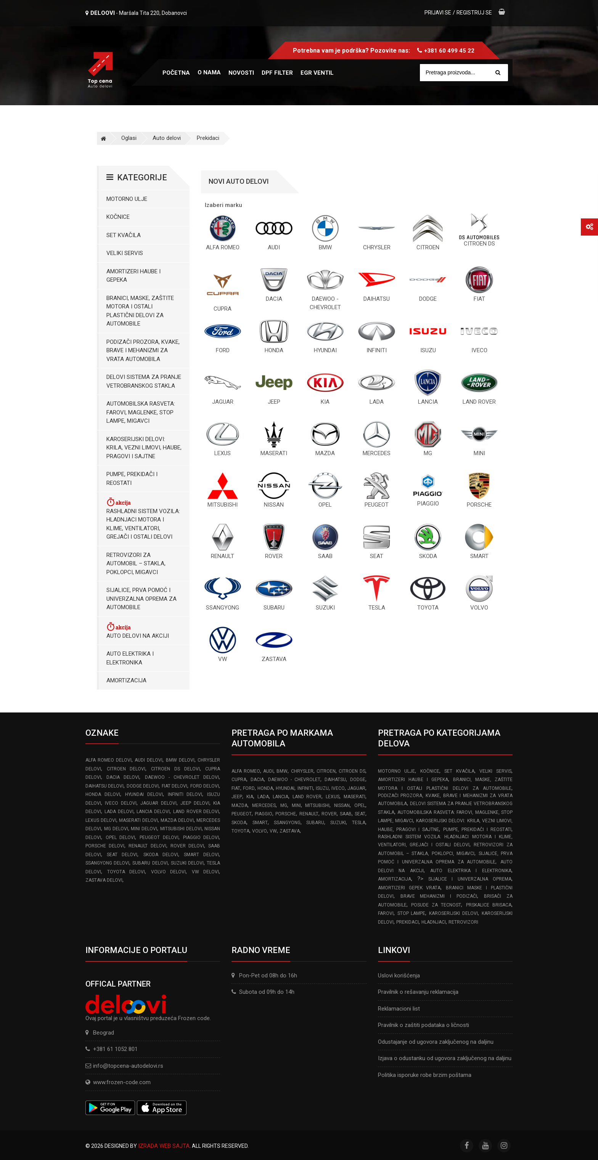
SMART (260, 822)
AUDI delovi (148, 760)
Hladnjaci (433, 922)
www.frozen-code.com (118, 1082)
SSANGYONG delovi (107, 863)
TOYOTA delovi (126, 871)
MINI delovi (144, 828)
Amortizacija (126, 680)
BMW (282, 771)
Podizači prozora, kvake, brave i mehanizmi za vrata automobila (143, 351)
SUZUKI (338, 822)
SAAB (346, 814)
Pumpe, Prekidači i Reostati (132, 478)
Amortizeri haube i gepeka (133, 276)
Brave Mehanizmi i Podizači (438, 896)
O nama (209, 72)
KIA (249, 796)
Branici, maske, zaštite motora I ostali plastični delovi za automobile (140, 311)
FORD (249, 788)
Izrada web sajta (164, 1145)
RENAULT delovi (147, 846)
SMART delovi (201, 854)
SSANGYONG (287, 822)
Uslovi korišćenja (399, 975)
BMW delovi (180, 760)
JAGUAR (356, 788)
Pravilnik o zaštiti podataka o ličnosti (423, 1025)
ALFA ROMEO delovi (108, 760)
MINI (296, 805)
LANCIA (280, 796)
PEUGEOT (241, 814)
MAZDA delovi (177, 820)
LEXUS (332, 796)
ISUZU (322, 788)
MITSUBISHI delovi (181, 828)
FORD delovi (204, 786)
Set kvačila (123, 235)
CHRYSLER (302, 771)
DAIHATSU (335, 779)
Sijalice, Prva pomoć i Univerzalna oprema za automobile (141, 599)
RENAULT (308, 814)
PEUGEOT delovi (159, 837)
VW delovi (205, 871)
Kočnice (118, 216)
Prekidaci (208, 138)
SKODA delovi (160, 854)
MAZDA (239, 805)
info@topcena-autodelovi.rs (128, 1065)
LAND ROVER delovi (196, 811)
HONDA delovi (102, 794)
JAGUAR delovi (158, 803)
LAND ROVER (307, 796)
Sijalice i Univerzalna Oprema (469, 879)
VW (273, 831)
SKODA (238, 822)
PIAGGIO (263, 814)
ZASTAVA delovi (103, 880)
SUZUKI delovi (187, 863)
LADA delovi (118, 811)
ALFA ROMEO (245, 771)
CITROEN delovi (126, 769)
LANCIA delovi (153, 811)
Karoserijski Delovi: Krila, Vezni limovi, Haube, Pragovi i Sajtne (144, 448)
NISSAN (342, 805)
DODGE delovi (143, 786)
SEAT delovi (122, 854)
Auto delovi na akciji (137, 630)
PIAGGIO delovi (201, 837)
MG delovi (116, 828)
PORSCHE (285, 814)
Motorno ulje (126, 199)
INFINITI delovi (185, 794)
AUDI (268, 771)
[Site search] (468, 72)
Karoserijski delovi (453, 913)
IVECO (338, 788)
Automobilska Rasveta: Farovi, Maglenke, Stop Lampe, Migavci (140, 412)
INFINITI (305, 788)
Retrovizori (463, 922)
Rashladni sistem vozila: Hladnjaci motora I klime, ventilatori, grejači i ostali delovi (143, 518)
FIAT (235, 788)
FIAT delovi (174, 786)
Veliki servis (124, 253)
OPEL (359, 805)
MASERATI (354, 796)
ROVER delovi (187, 846)
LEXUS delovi (100, 820)
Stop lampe (411, 913)
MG (283, 805)
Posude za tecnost (436, 905)
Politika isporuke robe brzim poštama (424, 1075)
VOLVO (259, 831)
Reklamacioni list (399, 1008)
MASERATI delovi (138, 820)
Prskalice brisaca (488, 905)
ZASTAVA (290, 831)
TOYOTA (240, 831)
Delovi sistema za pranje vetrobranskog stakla (143, 381)
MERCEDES (264, 805)
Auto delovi (167, 138)
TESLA (358, 822)
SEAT (360, 814)
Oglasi (129, 138)
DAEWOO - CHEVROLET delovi (182, 777)
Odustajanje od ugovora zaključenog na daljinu (436, 1041)
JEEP (236, 796)
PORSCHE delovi (104, 846)
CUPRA (238, 779)
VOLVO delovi (168, 871)
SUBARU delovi (149, 863)
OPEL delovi (120, 837)
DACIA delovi (122, 777)
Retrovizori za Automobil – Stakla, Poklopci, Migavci (136, 564)
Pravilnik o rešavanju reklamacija (418, 991)
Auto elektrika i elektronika (130, 658)
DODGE (357, 779)
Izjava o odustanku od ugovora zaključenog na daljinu (444, 1058)
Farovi (386, 913)
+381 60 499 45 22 (449, 50)
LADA (263, 796)
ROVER (329, 814)
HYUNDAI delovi (144, 794)
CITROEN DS (352, 771)
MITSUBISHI (317, 805)
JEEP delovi (194, 803)
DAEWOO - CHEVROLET (294, 779)
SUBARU (315, 822)
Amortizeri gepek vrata (409, 887)
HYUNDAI (285, 788)
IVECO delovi (120, 803)
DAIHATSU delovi (104, 786)
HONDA (265, 788)
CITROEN (326, 771)
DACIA (257, 779)
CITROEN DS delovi (175, 769)
